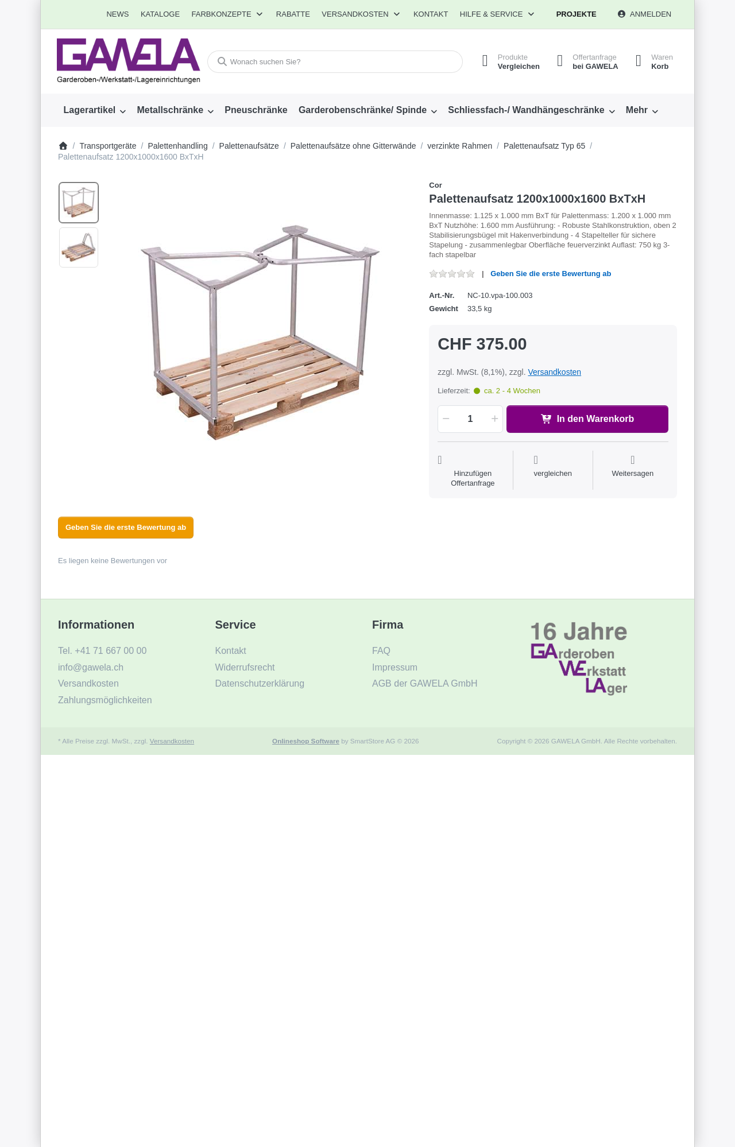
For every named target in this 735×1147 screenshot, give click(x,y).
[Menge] (470, 419)
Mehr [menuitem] (637, 110)
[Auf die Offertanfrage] (473, 471)
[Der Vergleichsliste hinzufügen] (552, 471)
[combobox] (335, 62)
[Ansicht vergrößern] (260, 332)
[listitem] (260, 332)
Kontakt (430, 14)
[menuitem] (118, 14)
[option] (78, 203)
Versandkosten (554, 372)
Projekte (576, 14)
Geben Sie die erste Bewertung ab (550, 273)
